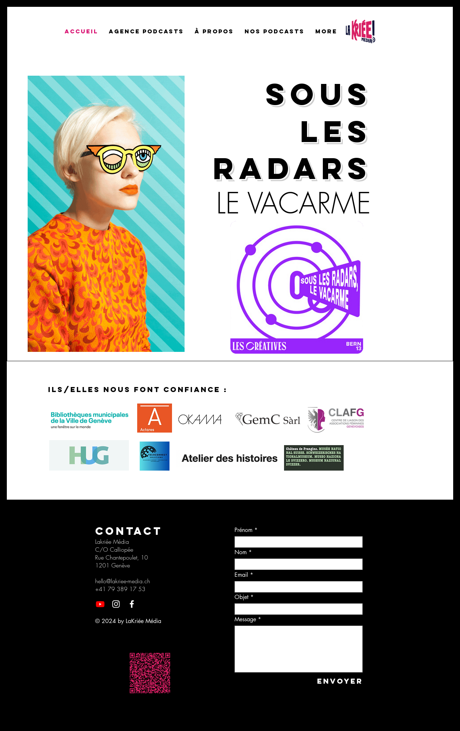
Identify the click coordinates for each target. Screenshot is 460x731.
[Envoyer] (339, 681)
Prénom (243, 530)
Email (241, 575)
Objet (241, 597)
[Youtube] (100, 604)
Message (245, 619)
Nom (240, 552)
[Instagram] (116, 604)
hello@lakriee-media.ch (122, 581)
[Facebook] (132, 604)
